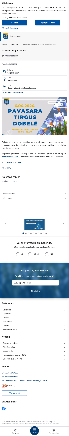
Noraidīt (14, 23)
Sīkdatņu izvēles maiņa (12, 359)
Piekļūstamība (9, 347)
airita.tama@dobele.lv (11, 157)
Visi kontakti (14, 393)
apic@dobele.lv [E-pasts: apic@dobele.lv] (11, 376)
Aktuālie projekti (10, 329)
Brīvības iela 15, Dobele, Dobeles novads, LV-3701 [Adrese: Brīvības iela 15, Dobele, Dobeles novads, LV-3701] (26, 381)
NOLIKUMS (6, 168)
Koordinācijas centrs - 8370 (14, 355)
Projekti (6, 317)
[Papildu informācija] (14, 385)
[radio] (19, 253)
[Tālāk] (63, 224)
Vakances (7, 310)
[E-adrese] (7, 385)
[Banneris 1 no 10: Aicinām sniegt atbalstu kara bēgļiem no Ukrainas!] (34, 224)
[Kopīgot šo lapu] (34, 198)
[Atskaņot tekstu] (11, 55)
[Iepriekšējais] (5, 224)
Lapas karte (8, 351)
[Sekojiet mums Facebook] (4, 408)
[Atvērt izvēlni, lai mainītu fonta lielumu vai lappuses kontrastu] (53, 431)
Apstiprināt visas (48, 23)
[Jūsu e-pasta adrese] (35, 282)
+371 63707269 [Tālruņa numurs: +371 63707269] (11, 373)
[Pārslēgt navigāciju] (34, 430)
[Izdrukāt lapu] (34, 193)
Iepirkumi (7, 313)
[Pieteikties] (35, 291)
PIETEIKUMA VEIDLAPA (11, 162)
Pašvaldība (7, 321)
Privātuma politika (10, 343)
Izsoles (6, 325)
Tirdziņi (15, 181)
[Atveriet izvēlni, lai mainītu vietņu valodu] (15, 431)
